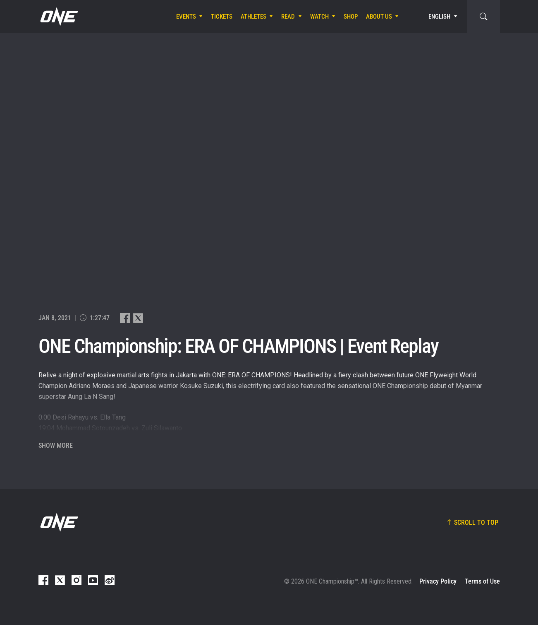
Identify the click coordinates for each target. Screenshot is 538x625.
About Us (379, 16)
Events (186, 16)
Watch (319, 16)
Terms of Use (482, 581)
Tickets (221, 16)
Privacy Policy (438, 581)
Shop (351, 16)
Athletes (253, 16)
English (439, 16)
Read (288, 16)
